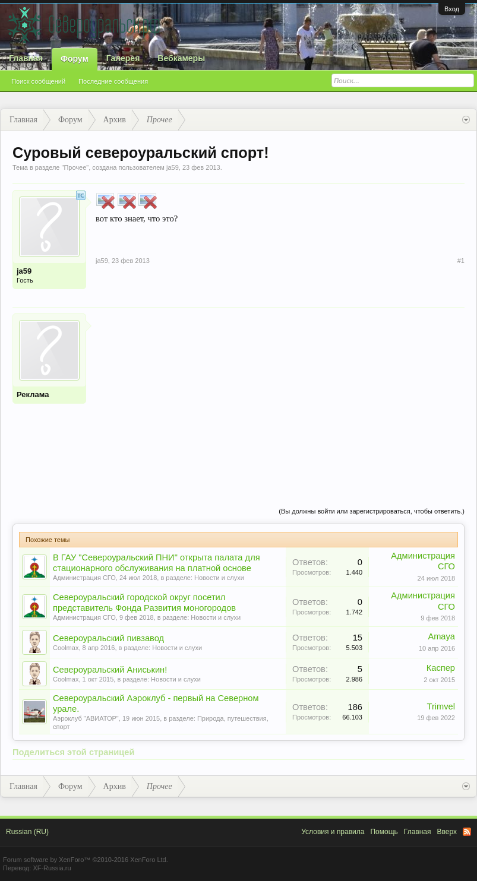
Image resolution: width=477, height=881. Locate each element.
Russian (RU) (27, 832)
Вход (451, 8)
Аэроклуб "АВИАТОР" (86, 718)
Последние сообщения (113, 81)
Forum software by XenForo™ (85, 859)
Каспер (441, 668)
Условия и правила (332, 832)
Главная (26, 58)
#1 (461, 260)
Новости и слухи (219, 577)
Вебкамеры (181, 58)
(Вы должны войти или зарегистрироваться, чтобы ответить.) (372, 511)
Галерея (123, 58)
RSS (467, 832)
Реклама (33, 394)
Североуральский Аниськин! (110, 669)
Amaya (441, 636)
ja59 (172, 167)
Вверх (447, 832)
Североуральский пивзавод (108, 638)
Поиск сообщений (38, 81)
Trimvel (441, 706)
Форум (75, 59)
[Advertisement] (280, 396)
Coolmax (65, 647)
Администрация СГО (84, 577)
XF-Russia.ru (52, 868)
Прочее (75, 167)
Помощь (383, 832)
